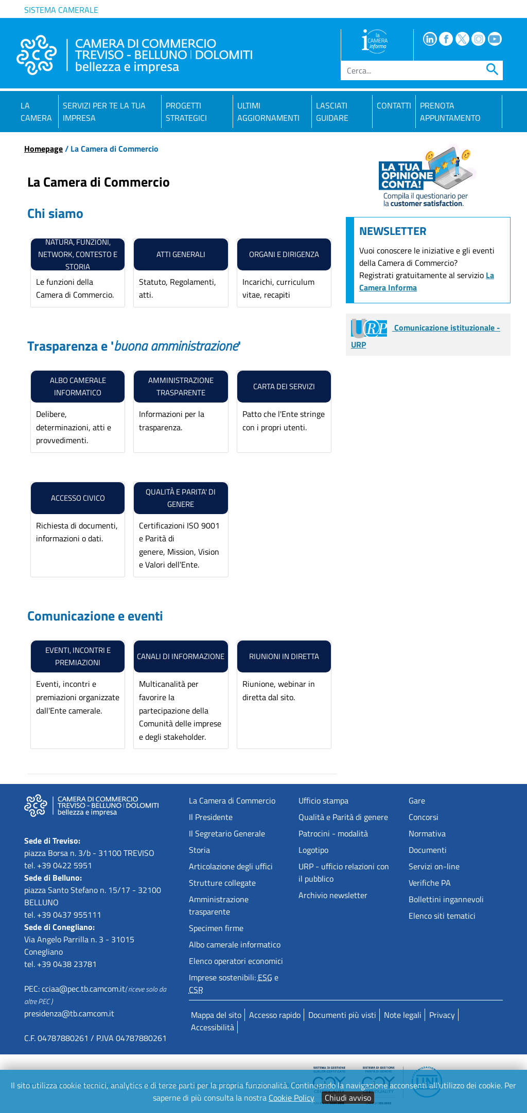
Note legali (402, 1015)
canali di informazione (180, 656)
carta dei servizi (284, 386)
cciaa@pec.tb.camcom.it (83, 988)
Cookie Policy (291, 1097)
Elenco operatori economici (236, 961)
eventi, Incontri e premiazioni (78, 656)
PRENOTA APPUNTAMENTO (450, 111)
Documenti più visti (342, 1015)
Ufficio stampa (323, 800)
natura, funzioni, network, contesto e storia (77, 254)
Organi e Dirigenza (284, 254)
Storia (199, 850)
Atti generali (180, 254)
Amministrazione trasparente (219, 905)
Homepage (43, 148)
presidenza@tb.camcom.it (69, 1013)
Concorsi (423, 817)
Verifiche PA (430, 883)
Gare (417, 800)
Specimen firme (216, 928)
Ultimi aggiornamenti (268, 111)
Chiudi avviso (348, 1097)
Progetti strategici (186, 111)
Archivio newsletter (332, 895)
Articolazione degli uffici (231, 866)
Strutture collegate (222, 883)
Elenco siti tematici (442, 915)
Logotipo (313, 850)
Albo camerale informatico (78, 386)
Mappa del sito (216, 1015)
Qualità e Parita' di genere (181, 498)
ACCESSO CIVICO (78, 498)
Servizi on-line (434, 866)
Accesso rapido (275, 1015)
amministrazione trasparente (181, 386)
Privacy (442, 1015)
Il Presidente (211, 817)
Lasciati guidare (332, 111)
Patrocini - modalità (333, 833)
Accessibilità (212, 1027)
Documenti (428, 850)
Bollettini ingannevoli (446, 899)
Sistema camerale (61, 10)
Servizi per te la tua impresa (104, 111)
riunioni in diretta (284, 656)
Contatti (394, 105)
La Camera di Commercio (232, 800)
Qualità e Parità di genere (343, 817)
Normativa (427, 833)
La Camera (36, 111)
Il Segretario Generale (227, 833)
